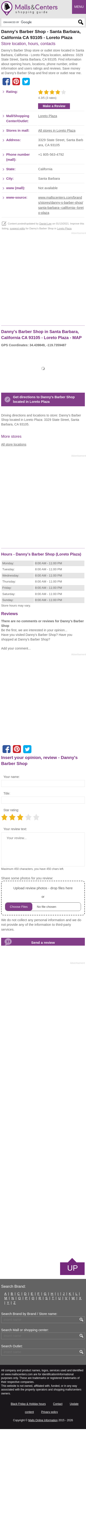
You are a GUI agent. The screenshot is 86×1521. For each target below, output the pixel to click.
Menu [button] (79, 7)
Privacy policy (49, 1504)
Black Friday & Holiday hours (28, 1495)
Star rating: (11, 902)
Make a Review (54, 198)
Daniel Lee (45, 315)
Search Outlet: (12, 1438)
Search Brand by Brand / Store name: (29, 1406)
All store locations (13, 536)
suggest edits (17, 320)
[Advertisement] (43, 95)
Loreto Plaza (47, 208)
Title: (6, 885)
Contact (57, 1495)
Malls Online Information (43, 1512)
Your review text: (15, 921)
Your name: (11, 869)
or (43, 990)
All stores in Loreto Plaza (56, 222)
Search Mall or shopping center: (25, 1422)
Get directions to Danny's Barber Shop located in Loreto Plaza (44, 491)
